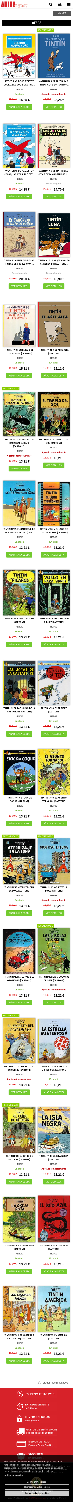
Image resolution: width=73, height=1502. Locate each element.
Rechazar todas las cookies (37, 1487)
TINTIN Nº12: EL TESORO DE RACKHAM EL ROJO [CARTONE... (19, 443)
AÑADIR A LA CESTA (19, 107)
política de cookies (13, 1475)
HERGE (19, 89)
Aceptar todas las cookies (37, 1493)
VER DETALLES (54, 107)
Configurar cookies (36, 1482)
